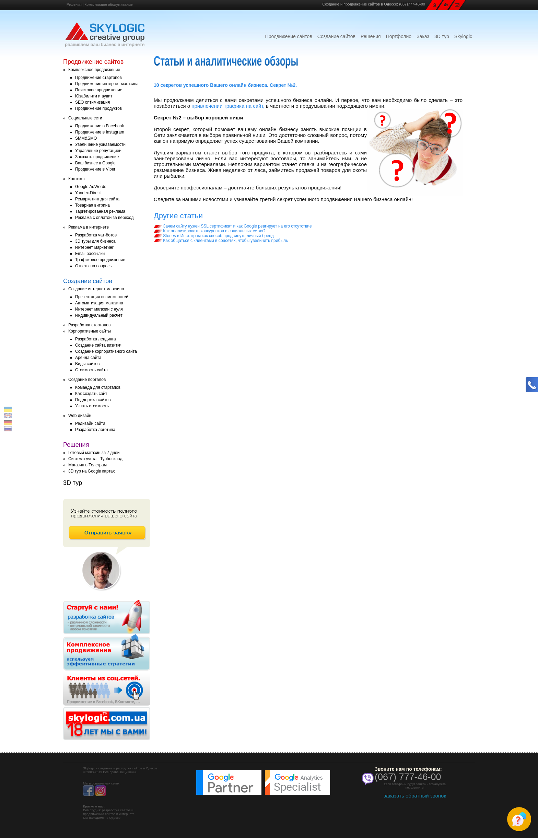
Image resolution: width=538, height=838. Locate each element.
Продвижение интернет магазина (107, 83)
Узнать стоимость (92, 406)
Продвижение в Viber (95, 169)
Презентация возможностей (101, 296)
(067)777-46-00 (412, 4)
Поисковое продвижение (98, 90)
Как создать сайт (91, 393)
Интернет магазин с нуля (99, 309)
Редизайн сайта (90, 423)
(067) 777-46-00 (408, 777)
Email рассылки (90, 253)
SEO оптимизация (92, 102)
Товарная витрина (92, 205)
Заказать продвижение (97, 156)
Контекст (76, 178)
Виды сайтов (87, 363)
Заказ (423, 36)
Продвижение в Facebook (99, 126)
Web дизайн (79, 415)
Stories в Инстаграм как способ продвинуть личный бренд (214, 235)
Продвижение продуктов (98, 108)
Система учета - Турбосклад (95, 458)
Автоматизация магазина (99, 303)
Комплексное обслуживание (108, 5)
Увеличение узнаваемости (100, 144)
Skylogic (463, 36)
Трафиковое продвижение (100, 259)
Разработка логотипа (95, 429)
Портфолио (399, 36)
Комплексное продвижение (94, 69)
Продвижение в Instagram (99, 132)
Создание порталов (87, 379)
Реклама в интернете (88, 227)
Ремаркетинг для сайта (97, 199)
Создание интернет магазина (96, 289)
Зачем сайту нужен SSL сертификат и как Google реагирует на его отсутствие (233, 226)
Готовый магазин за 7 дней (93, 452)
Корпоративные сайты (89, 331)
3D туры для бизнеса (95, 241)
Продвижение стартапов (98, 77)
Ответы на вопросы (94, 266)
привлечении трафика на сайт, (228, 106)
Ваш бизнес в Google (95, 163)
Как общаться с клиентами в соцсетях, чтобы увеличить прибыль (221, 240)
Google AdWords (90, 186)
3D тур (441, 36)
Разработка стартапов (89, 325)
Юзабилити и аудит (94, 96)
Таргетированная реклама (100, 211)
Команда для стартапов (97, 387)
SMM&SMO (86, 138)
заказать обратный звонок (415, 796)
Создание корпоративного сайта (106, 351)
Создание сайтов (336, 36)
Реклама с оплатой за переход (104, 217)
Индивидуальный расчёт (98, 315)
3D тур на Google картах (91, 471)
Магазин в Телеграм (87, 465)
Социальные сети (85, 118)
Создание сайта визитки (98, 345)
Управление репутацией (98, 150)
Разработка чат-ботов (96, 235)
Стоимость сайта (91, 370)
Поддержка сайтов (93, 399)
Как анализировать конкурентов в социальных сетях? (210, 231)
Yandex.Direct (88, 192)
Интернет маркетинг (94, 247)
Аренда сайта (88, 357)
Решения (74, 5)
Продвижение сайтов (288, 36)
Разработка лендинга (95, 339)
